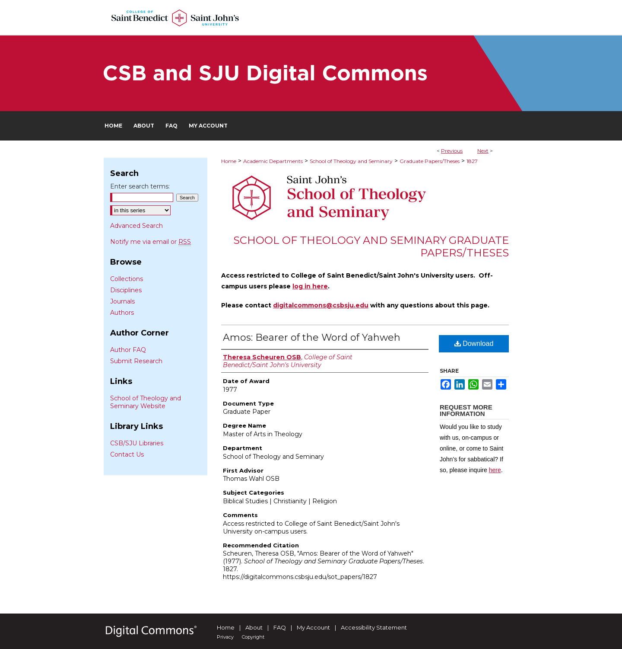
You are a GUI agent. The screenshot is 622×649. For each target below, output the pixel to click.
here (495, 470)
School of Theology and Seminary (351, 161)
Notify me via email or (150, 242)
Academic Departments (273, 161)
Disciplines (126, 290)
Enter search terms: (140, 186)
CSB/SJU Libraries (136, 443)
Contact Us (127, 454)
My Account (313, 627)
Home (228, 161)
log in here (310, 286)
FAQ (279, 627)
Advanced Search (136, 226)
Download (474, 343)
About (254, 627)
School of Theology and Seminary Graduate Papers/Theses (371, 246)
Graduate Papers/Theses (430, 161)
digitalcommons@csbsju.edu (320, 305)
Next (483, 150)
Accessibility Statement (374, 627)
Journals (122, 301)
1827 (472, 161)
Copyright (253, 637)
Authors (122, 313)
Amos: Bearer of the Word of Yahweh (311, 337)
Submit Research (136, 361)
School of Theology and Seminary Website (145, 402)
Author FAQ (128, 350)
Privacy (225, 637)
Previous (452, 150)
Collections (126, 279)
